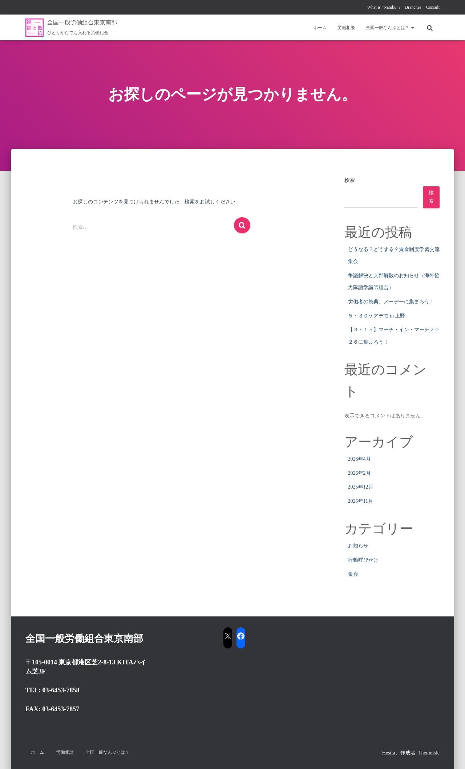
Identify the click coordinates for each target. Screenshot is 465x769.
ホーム (320, 27)
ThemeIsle (429, 753)
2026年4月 (359, 459)
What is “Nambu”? (383, 7)
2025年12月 (360, 487)
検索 (349, 180)
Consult (433, 7)
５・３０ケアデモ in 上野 (376, 316)
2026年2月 (359, 473)
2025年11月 (360, 501)
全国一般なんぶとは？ (390, 27)
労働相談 (346, 27)
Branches (413, 7)
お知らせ (358, 546)
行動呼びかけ (363, 560)
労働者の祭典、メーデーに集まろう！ (391, 301)
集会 (353, 574)
